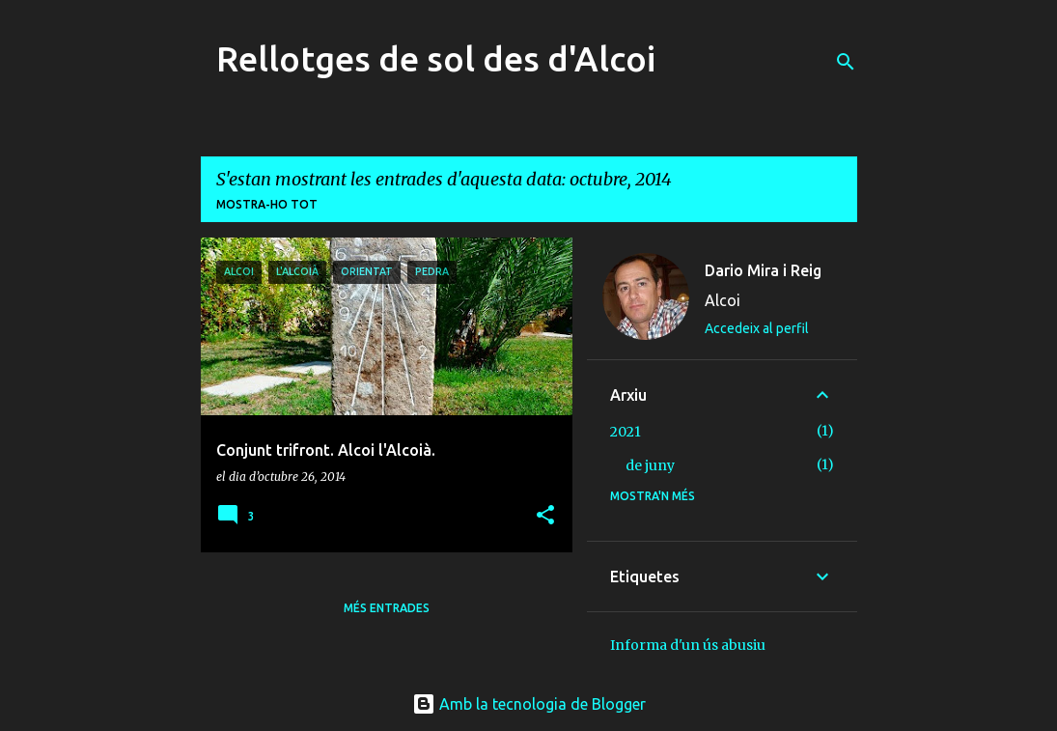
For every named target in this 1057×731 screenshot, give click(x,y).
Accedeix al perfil (757, 328)
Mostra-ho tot (267, 204)
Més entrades (387, 608)
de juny (650, 465)
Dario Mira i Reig (763, 270)
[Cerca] (845, 62)
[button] (545, 516)
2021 (625, 431)
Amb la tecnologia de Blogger (529, 704)
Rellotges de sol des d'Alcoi (435, 58)
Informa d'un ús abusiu (687, 645)
